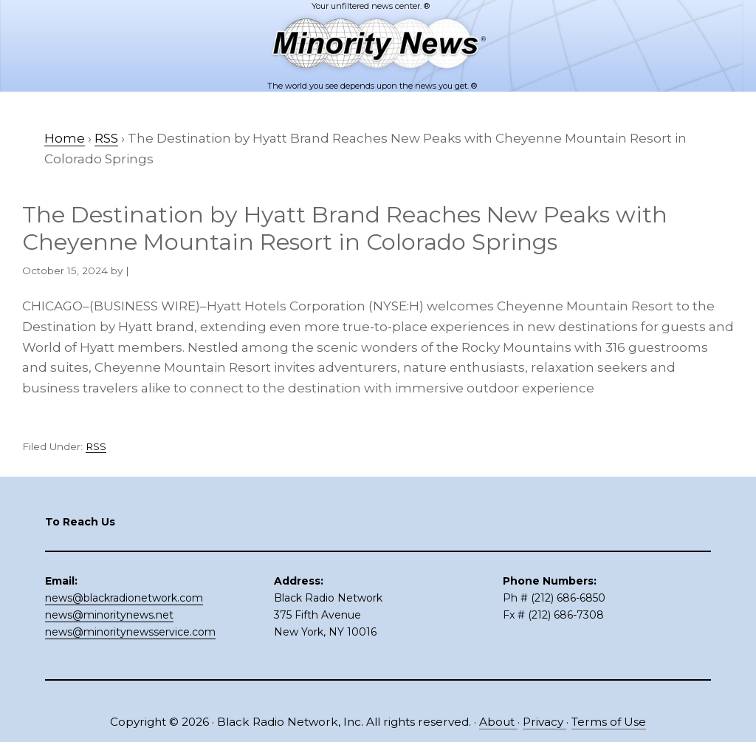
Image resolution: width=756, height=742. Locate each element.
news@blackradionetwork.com (124, 598)
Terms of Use (608, 722)
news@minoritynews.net (109, 615)
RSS (96, 446)
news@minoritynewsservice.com (130, 632)
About (498, 722)
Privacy (544, 722)
